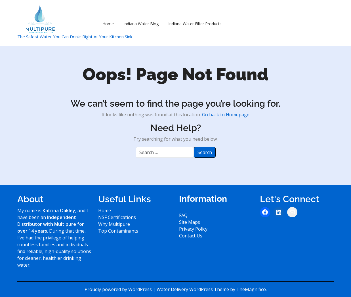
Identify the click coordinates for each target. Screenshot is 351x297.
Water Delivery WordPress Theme (193, 289)
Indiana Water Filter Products (195, 23)
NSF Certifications (117, 217)
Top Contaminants (118, 231)
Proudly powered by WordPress (119, 289)
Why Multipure (114, 224)
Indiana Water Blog (141, 23)
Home (108, 23)
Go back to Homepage (225, 114)
